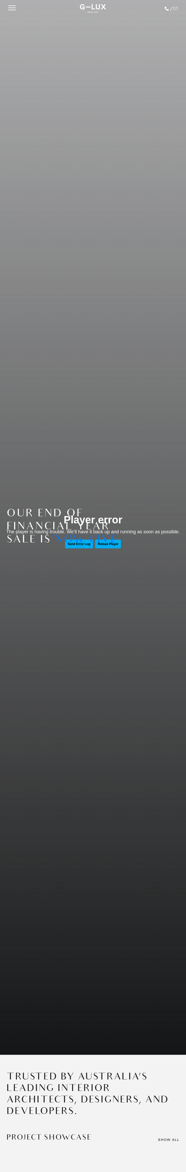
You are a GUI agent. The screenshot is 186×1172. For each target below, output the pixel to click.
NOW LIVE (86, 540)
